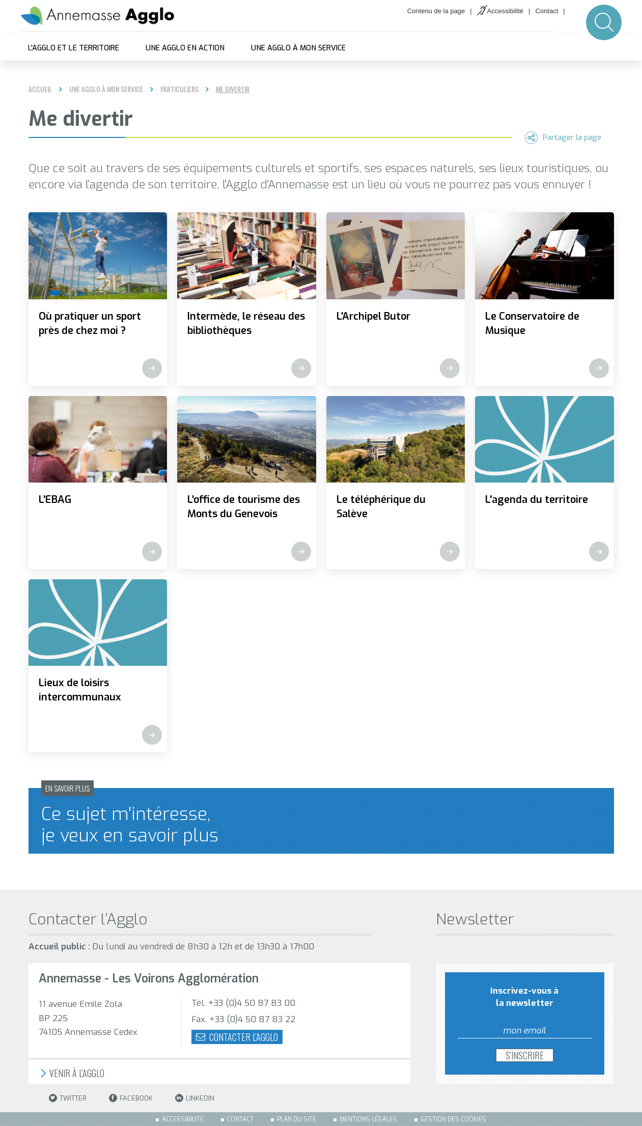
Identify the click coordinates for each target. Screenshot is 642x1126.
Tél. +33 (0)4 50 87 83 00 (243, 1003)
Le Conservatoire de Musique (532, 323)
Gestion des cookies (453, 1119)
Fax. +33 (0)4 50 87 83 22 (243, 1019)
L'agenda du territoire (536, 499)
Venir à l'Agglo (71, 1073)
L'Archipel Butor (373, 316)
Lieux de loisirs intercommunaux (80, 690)
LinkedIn (194, 1098)
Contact (546, 11)
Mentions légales (368, 1119)
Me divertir (232, 89)
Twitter (68, 1098)
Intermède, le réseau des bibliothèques (246, 323)
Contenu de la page (436, 11)
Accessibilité (505, 11)
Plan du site (296, 1119)
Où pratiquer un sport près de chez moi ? (90, 323)
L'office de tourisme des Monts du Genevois (243, 507)
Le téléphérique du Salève (381, 507)
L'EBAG (55, 499)
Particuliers (179, 89)
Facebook (131, 1098)
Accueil (40, 88)
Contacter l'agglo (237, 1037)
